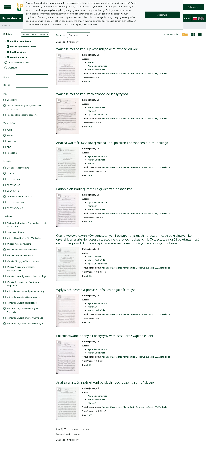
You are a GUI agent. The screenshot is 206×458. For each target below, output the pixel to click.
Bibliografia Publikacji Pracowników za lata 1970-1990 (27, 225)
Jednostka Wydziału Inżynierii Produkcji (25, 291)
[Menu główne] (7, 7)
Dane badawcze (18, 57)
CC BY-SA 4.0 (13, 190)
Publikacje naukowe (20, 41)
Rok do (6, 84)
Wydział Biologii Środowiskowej (22, 249)
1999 (89, 81)
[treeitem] (25, 41)
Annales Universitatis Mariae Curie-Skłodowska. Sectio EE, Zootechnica (136, 73)
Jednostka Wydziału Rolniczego (22, 302)
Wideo (10, 135)
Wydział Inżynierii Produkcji (20, 255)
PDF (9, 147)
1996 (89, 126)
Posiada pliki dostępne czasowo (22, 114)
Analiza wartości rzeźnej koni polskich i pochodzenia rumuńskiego (105, 382)
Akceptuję (162, 14)
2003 (89, 175)
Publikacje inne (18, 51)
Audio (9, 129)
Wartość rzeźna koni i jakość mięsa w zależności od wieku (98, 49)
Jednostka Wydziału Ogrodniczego (23, 297)
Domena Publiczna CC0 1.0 (19, 196)
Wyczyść (26, 34)
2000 (89, 322)
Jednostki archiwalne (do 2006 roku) (24, 238)
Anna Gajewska (95, 256)
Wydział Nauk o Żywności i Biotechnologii (26, 276)
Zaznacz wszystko (40, 34)
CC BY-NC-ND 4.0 (15, 202)
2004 (89, 221)
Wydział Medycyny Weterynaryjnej (23, 261)
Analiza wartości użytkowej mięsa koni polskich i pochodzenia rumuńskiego (112, 143)
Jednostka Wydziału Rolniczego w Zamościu (23, 310)
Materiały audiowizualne (23, 46)
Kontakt (187, 18)
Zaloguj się (193, 6)
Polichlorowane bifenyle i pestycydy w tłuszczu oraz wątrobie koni (104, 336)
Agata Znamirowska (97, 65)
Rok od (6, 77)
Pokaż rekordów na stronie (73, 429)
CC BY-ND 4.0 (13, 185)
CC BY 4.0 (11, 173)
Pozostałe (12, 152)
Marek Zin (92, 62)
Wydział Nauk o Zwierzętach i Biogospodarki (21, 268)
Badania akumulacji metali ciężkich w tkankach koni (94, 189)
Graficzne (11, 141)
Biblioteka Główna (15, 232)
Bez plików (12, 99)
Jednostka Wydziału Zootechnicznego (25, 323)
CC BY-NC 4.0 (13, 179)
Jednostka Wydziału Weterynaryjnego (25, 317)
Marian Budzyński (96, 69)
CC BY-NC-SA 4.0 (15, 208)
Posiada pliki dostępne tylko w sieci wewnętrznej (24, 107)
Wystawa (12, 67)
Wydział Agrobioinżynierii (19, 243)
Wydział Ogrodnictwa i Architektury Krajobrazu (24, 283)
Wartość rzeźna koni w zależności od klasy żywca (92, 94)
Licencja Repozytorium (18, 167)
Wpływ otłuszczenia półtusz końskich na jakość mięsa (96, 290)
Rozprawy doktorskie (18, 62)
